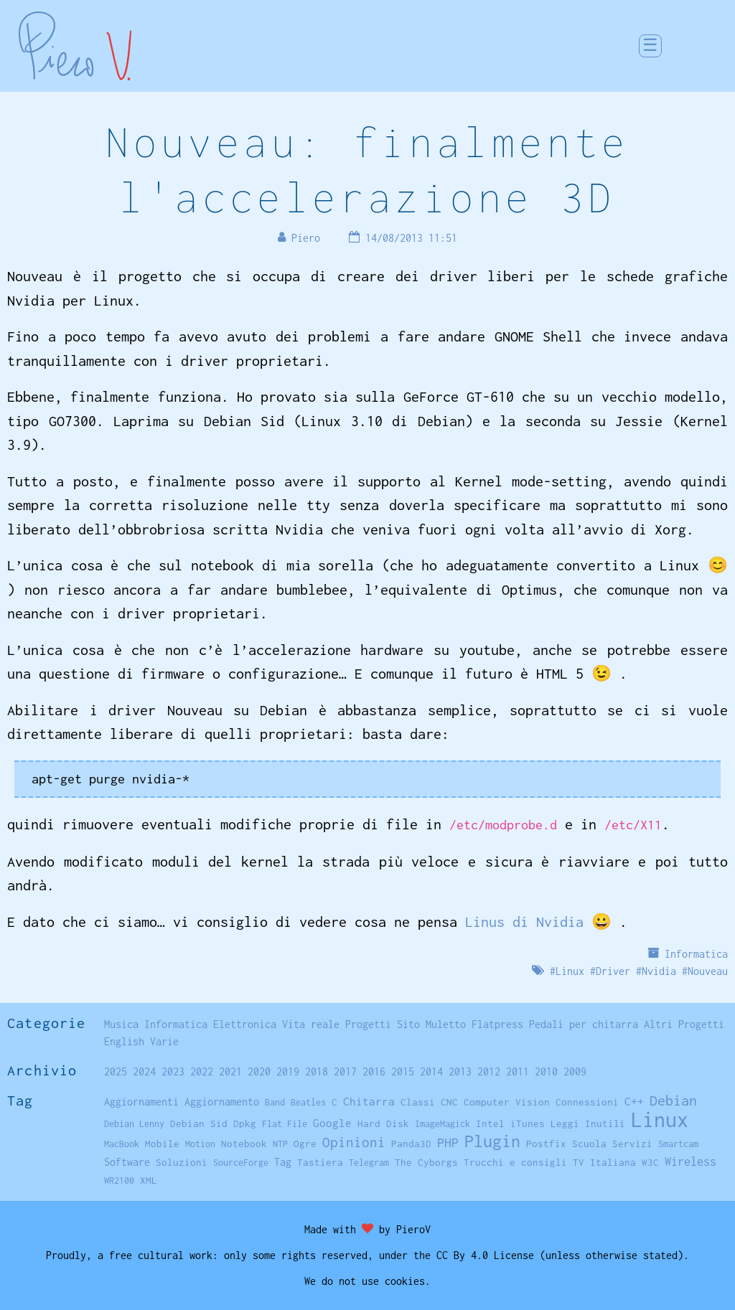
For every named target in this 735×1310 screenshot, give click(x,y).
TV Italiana (604, 1162)
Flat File (284, 1123)
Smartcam (678, 1144)
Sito (408, 1024)
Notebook (244, 1143)
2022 (201, 1071)
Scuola (589, 1143)
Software (127, 1162)
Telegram (369, 1162)
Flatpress (497, 1024)
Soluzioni (181, 1162)
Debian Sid (199, 1123)
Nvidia (659, 971)
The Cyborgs (426, 1162)
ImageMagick (442, 1123)
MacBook (121, 1144)
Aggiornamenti (141, 1101)
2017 (345, 1071)
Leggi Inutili (588, 1123)
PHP (448, 1142)
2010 (546, 1071)
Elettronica (244, 1024)
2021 (230, 1071)
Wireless (690, 1161)
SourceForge (240, 1162)
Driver (613, 971)
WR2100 (119, 1180)
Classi (418, 1102)
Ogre (305, 1143)
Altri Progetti (684, 1024)
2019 (287, 1071)
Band (275, 1102)
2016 (373, 1071)
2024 (144, 1071)
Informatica (696, 954)
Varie (164, 1041)
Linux (570, 971)
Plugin (492, 1141)
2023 (172, 1071)
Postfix (546, 1143)
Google (332, 1123)
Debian (673, 1100)
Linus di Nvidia (524, 921)
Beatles (308, 1102)
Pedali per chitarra (583, 1024)
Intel (490, 1123)
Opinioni (353, 1142)
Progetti (368, 1024)
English (124, 1041)
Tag (282, 1162)
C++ (634, 1101)
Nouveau (708, 971)
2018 (316, 1071)
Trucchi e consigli (515, 1162)
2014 (431, 1071)
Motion (200, 1144)
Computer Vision (507, 1102)
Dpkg (244, 1123)
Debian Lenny (134, 1123)
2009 (574, 1071)
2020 (259, 1071)
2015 (402, 1071)
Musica (121, 1024)
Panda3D (411, 1143)
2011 (517, 1071)
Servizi (632, 1143)
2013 (460, 1071)
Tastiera (320, 1162)
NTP (280, 1144)
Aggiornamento (221, 1101)
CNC (449, 1102)
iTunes (527, 1123)
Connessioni (587, 1102)
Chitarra (369, 1101)
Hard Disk (383, 1123)
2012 (488, 1071)
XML (148, 1180)
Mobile (162, 1143)
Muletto (446, 1024)
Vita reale (311, 1024)
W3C (650, 1162)
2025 (115, 1071)
